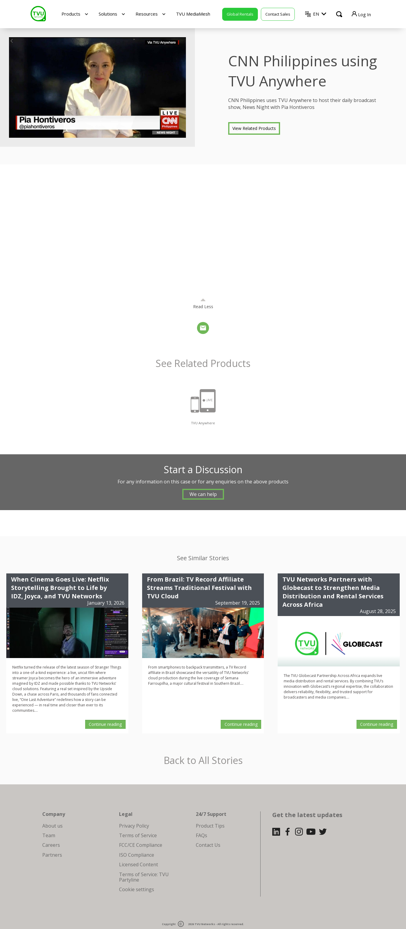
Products (70, 14)
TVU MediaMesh (193, 14)
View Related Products (254, 128)
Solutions (108, 14)
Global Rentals (240, 14)
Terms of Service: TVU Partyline (144, 877)
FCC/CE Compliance (140, 845)
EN (316, 14)
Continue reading (105, 724)
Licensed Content (138, 864)
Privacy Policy (134, 825)
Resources (147, 14)
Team (48, 835)
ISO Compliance (136, 855)
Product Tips (210, 825)
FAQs (201, 835)
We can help (203, 494)
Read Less (203, 306)
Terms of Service (138, 835)
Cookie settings (136, 889)
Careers (51, 845)
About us (52, 825)
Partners (52, 855)
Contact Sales (277, 14)
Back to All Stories (203, 760)
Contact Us (208, 845)
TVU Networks (205, 924)
